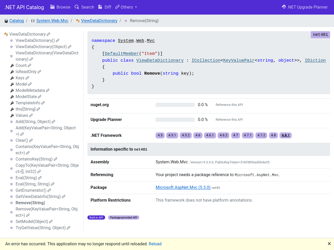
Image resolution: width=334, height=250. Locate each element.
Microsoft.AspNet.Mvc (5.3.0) (183, 187)
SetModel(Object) (34, 221)
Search (84, 7)
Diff (104, 7)
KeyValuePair (239, 60)
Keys (22, 77)
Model (24, 84)
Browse (60, 7)
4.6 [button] (197, 135)
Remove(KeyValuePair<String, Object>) (46, 212)
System (126, 40)
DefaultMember (122, 53)
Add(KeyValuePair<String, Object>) (46, 131)
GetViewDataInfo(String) (40, 196)
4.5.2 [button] (186, 135)
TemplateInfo (30, 102)
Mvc (151, 40)
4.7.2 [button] (261, 135)
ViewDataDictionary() (37, 40)
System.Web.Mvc (52, 20)
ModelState (28, 96)
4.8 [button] (273, 135)
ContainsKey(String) (36, 159)
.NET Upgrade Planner (305, 7)
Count (23, 65)
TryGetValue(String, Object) (43, 227)
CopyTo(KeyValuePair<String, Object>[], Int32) (47, 168)
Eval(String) (28, 177)
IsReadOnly (28, 71)
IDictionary (319, 60)
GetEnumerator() (33, 190)
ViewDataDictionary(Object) (43, 46)
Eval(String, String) (35, 184)
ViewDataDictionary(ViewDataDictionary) (47, 56)
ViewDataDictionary (99, 20)
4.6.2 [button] (224, 135)
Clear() (24, 140)
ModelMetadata (33, 90)
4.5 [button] (160, 135)
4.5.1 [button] (172, 135)
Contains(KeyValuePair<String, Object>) (47, 149)
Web (140, 40)
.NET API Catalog (24, 7)
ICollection (206, 60)
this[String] (28, 109)
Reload (155, 243)
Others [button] (124, 7)
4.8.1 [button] (286, 135)
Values (24, 115)
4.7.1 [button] (248, 135)
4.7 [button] (235, 135)
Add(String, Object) (35, 121)
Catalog (16, 20)
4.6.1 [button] (210, 135)
